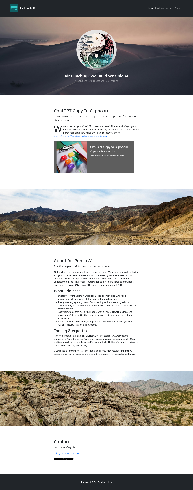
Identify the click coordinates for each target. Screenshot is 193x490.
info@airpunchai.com (67, 453)
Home (150, 8)
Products (159, 8)
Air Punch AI (27, 8)
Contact (178, 8)
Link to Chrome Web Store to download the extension (80, 135)
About (169, 8)
